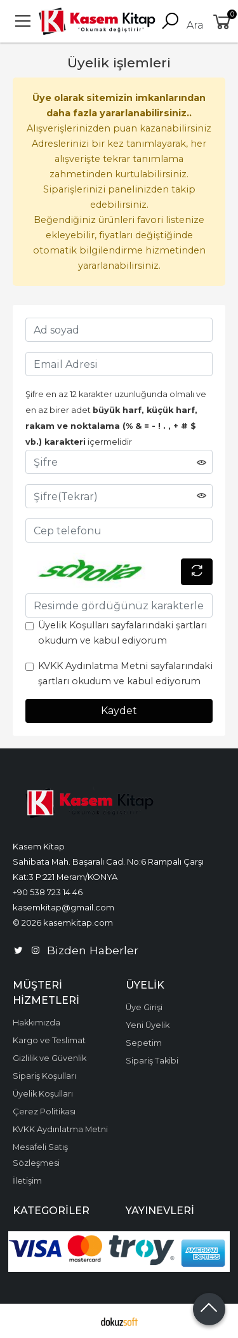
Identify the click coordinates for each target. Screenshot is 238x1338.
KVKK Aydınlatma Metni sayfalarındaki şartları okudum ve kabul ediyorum (125, 673)
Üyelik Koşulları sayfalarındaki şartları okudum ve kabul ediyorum (122, 632)
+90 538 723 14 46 (48, 892)
